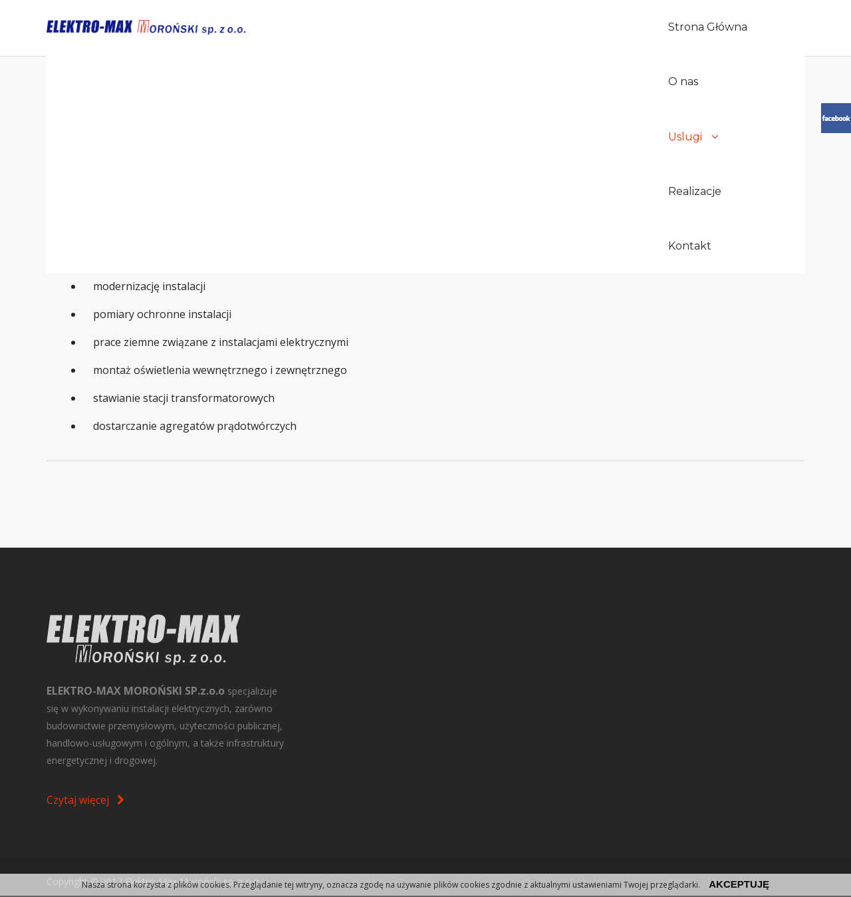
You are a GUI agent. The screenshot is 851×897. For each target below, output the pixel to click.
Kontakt (725, 27)
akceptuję (739, 884)
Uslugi (570, 27)
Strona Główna (419, 27)
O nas (502, 27)
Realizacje (649, 27)
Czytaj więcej (85, 800)
